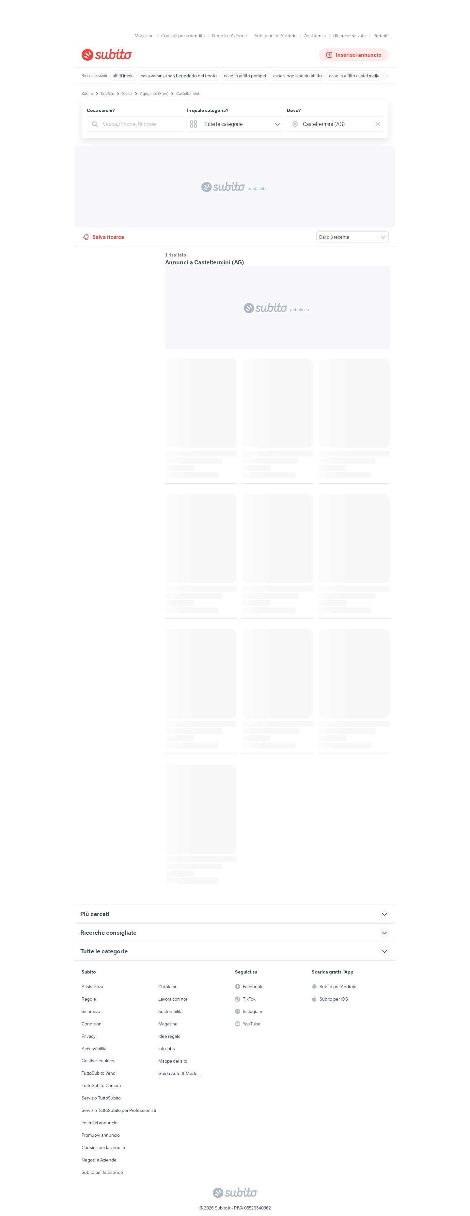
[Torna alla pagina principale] (119, 55)
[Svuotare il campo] (378, 124)
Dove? (294, 110)
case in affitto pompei (245, 76)
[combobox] (141, 124)
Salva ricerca (103, 237)
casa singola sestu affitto (297, 76)
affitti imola (123, 76)
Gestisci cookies (98, 1061)
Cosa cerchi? (101, 110)
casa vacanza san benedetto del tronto (179, 76)
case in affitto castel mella (354, 76)
